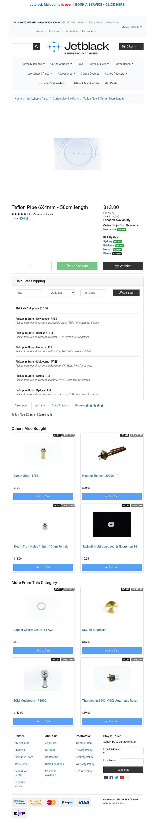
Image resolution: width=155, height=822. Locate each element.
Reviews (89, 405)
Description (21, 405)
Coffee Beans (122, 63)
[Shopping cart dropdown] (141, 46)
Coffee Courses (90, 73)
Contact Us (41, 31)
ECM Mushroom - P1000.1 (31, 700)
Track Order (21, 764)
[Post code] (93, 293)
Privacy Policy (84, 749)
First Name (109, 760)
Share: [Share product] (21, 218)
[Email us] (106, 777)
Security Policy (84, 756)
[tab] (22, 405)
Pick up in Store (24, 756)
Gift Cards (111, 83)
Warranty (40, 405)
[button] (132, 27)
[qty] (29, 293)
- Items (129, 46)
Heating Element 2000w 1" (100, 476)
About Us (82, 22)
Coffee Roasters (115, 73)
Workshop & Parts (39, 73)
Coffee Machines (32, 63)
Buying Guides (95, 22)
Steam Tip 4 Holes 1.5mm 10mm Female (40, 546)
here (83, 322)
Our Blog (50, 749)
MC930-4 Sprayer (94, 630)
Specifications (60, 405)
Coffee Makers (97, 63)
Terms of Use (84, 742)
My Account (22, 742)
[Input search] (22, 46)
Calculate (126, 292)
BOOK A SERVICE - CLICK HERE (99, 4)
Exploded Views (89, 31)
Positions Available (50, 773)
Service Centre (72, 31)
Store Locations (56, 31)
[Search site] (36, 46)
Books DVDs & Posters (51, 83)
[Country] (61, 293)
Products (71, 22)
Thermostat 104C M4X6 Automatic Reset (109, 700)
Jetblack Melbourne (45, 4)
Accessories (65, 73)
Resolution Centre (21, 773)
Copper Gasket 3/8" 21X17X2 (33, 630)
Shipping (20, 749)
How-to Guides (111, 22)
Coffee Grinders (60, 63)
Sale (80, 63)
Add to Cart (77, 266)
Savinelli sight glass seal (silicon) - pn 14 (109, 546)
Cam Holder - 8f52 (25, 476)
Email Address (112, 751)
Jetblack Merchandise (86, 83)
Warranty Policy (85, 764)
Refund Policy (84, 771)
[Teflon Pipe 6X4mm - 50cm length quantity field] (32, 266)
